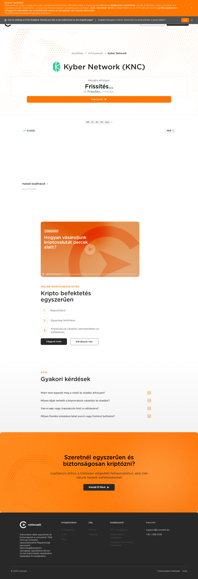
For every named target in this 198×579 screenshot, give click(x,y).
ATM (63, 534)
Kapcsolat (99, 99)
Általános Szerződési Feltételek (121, 544)
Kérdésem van (84, 341)
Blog (63, 539)
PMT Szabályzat (119, 530)
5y (102, 122)
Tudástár (93, 534)
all (107, 122)
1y (92, 122)
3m (87, 122)
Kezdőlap (77, 53)
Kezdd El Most (99, 487)
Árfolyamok (95, 53)
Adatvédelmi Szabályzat (117, 536)
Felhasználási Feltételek (168, 571)
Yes (185, 20)
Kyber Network (117, 53)
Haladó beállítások (35, 183)
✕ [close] (192, 20)
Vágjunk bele (53, 341)
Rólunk (92, 530)
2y (97, 122)
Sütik (184, 571)
